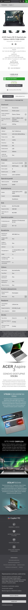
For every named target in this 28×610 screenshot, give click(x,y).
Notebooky (4, 5)
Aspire (11, 5)
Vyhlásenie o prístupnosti (11, 567)
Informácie (14, 557)
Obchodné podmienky (14, 560)
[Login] (23, 1)
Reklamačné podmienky (14, 562)
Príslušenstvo (20, 96)
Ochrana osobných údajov (10, 564)
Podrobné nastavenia (7, 605)
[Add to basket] (14, 78)
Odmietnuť (14, 601)
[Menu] (1, 1)
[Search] (20, 1)
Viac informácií (8, 96)
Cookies (21, 567)
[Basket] (26, 1)
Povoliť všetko (14, 595)
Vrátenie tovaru (21, 564)
